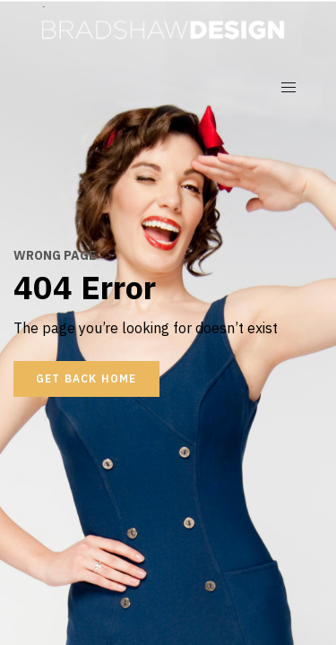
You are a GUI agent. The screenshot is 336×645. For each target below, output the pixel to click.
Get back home (86, 378)
